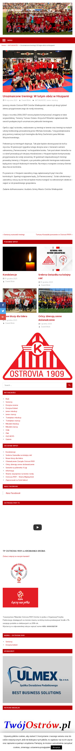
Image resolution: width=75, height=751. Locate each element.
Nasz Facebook (13, 493)
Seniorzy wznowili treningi (14, 234)
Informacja (10, 471)
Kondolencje (10, 274)
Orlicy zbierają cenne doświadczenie (20, 464)
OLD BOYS (10, 436)
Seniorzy (9, 402)
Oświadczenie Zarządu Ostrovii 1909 (20, 461)
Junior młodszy (52, 100)
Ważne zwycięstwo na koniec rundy (20, 474)
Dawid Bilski (26, 100)
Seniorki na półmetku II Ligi (16, 467)
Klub (7, 399)
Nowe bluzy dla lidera (15, 316)
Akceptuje (56, 747)
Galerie (8, 439)
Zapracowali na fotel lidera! (17, 480)
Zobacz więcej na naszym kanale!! (16, 556)
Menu (9, 40)
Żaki (7, 433)
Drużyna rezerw (12, 405)
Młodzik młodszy (12, 424)
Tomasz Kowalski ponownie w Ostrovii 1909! (53, 234)
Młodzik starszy (12, 427)
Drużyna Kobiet (12, 408)
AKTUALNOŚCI (40, 100)
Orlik (7, 430)
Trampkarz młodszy (13, 417)
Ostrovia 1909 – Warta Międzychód (20, 477)
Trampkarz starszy (13, 421)
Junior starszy (11, 414)
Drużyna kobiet (12, 645)
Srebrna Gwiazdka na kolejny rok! (19, 455)
